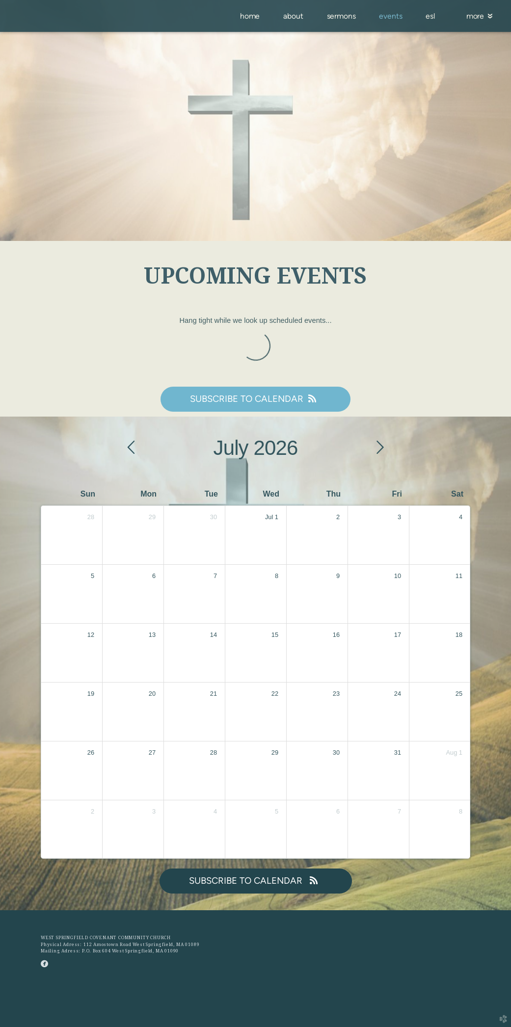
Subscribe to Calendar (255, 398)
